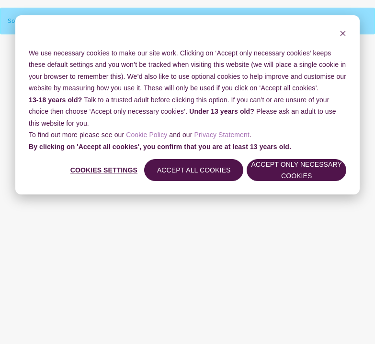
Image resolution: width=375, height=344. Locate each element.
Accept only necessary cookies (296, 170)
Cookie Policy (146, 135)
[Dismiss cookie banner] (343, 35)
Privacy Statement (222, 135)
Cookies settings (103, 170)
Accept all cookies (194, 170)
